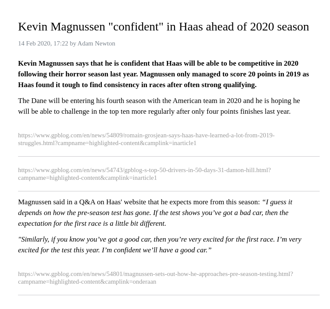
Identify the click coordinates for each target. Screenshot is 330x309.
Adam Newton (96, 43)
